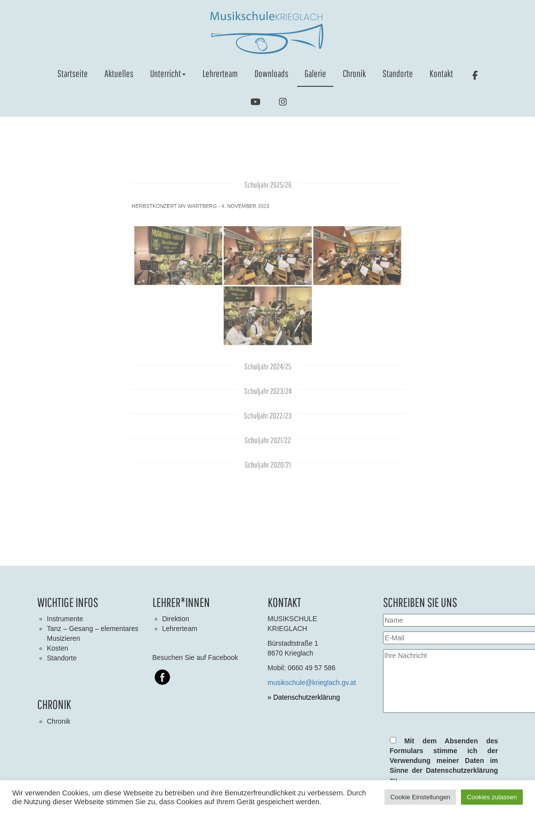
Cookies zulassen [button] (492, 797)
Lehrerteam (220, 73)
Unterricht (168, 73)
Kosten (58, 648)
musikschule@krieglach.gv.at (312, 682)
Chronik (354, 73)
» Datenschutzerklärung (304, 697)
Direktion (175, 619)
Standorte (397, 73)
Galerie (315, 73)
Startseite (72, 73)
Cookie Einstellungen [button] (420, 797)
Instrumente (65, 619)
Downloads (271, 73)
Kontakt (441, 73)
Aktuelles (118, 73)
